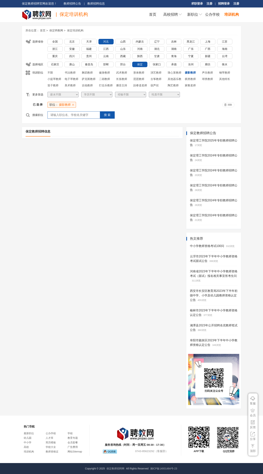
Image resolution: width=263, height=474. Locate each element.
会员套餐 (73, 442)
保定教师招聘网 (115, 468)
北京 (72, 41)
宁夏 (191, 56)
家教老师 (190, 85)
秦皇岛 (89, 64)
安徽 (72, 48)
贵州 (89, 56)
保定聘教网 (56, 30)
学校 (70, 433)
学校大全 (51, 447)
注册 (209, 3)
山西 (123, 41)
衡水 (224, 64)
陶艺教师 (173, 85)
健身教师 (104, 72)
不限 (50, 72)
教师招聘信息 (96, 3)
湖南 (174, 48)
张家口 (157, 64)
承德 (174, 64)
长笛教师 (121, 78)
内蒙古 (140, 41)
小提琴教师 (54, 78)
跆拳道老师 (140, 85)
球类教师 (207, 78)
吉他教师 (87, 85)
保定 (140, 64)
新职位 (192, 14)
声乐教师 (207, 72)
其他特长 (224, 78)
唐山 (72, 64)
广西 (207, 48)
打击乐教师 (106, 85)
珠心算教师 (174, 72)
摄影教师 (190, 72)
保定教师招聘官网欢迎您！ (39, 3)
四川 (72, 56)
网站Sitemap (75, 451)
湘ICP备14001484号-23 (163, 468)
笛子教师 (52, 85)
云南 (106, 56)
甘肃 (157, 56)
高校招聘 (170, 14)
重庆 (55, 56)
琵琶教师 (138, 78)
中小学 (27, 442)
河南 (140, 48)
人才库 (49, 437)
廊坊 (207, 64)
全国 (55, 41)
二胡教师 (104, 78)
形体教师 (138, 72)
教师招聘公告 (72, 3)
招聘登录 (224, 3)
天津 (89, 41)
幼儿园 (27, 437)
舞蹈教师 (87, 72)
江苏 (224, 41)
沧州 (191, 64)
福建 (89, 48)
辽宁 (157, 41)
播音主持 (121, 85)
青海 (174, 56)
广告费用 (73, 447)
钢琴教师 (224, 72)
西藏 (123, 56)
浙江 (55, 48)
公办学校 (212, 14)
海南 (224, 48)
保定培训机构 (75, 30)
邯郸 (106, 64)
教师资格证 (52, 451)
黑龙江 (191, 41)
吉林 (174, 41)
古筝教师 (155, 78)
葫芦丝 (154, 85)
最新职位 (29, 433)
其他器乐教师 (174, 79)
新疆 (207, 56)
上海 (207, 41)
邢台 (123, 64)
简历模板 (51, 442)
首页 (152, 14)
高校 (26, 447)
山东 (123, 48)
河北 (106, 41)
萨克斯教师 (89, 78)
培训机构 (231, 14)
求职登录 (197, 3)
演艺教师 (155, 72)
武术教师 (121, 72)
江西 (106, 48)
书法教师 (70, 72)
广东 (191, 48)
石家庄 (55, 64)
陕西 (140, 56)
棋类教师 (190, 78)
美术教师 (70, 85)
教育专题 (73, 437)
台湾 (224, 56)
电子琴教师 (71, 78)
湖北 (157, 48)
